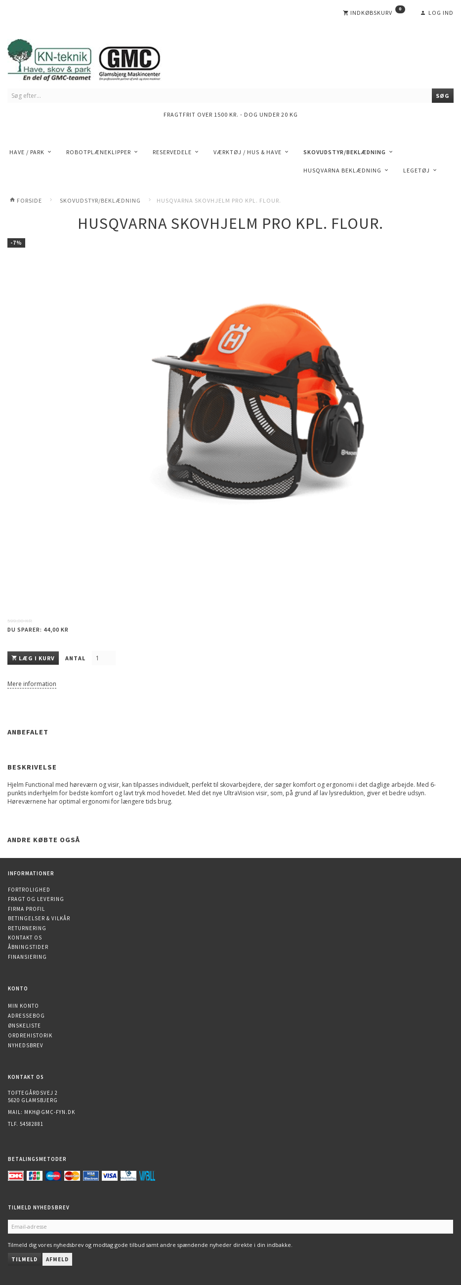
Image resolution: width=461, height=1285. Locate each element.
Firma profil (26, 908)
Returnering (27, 928)
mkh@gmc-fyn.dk (49, 1112)
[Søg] (443, 95)
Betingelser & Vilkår (39, 918)
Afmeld (57, 1259)
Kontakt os (25, 937)
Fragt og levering (36, 899)
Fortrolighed (29, 889)
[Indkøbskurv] (374, 13)
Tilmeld (24, 1259)
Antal (76, 658)
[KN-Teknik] (96, 58)
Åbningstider (28, 946)
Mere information (31, 684)
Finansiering (27, 956)
